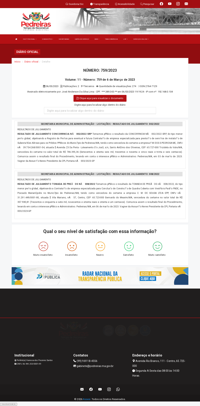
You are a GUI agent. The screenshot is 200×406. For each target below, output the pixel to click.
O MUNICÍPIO (47, 39)
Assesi (87, 399)
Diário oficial (31, 61)
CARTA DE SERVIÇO (82, 39)
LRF (125, 39)
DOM (97, 39)
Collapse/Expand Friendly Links (9, 404)
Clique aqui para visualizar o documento (100, 98)
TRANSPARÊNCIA (111, 39)
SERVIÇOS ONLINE (141, 39)
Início (17, 61)
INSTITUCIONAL (29, 39)
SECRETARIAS (64, 39)
